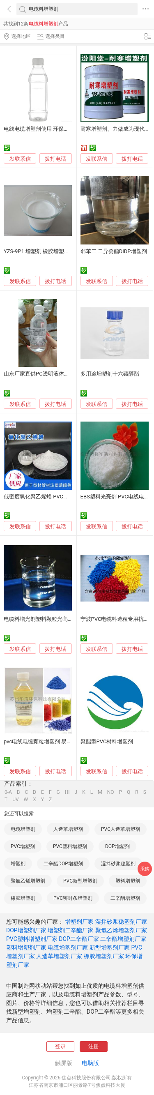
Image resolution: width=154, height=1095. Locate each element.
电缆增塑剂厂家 (68, 947)
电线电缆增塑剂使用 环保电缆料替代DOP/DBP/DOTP (66, 129)
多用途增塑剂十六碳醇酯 (109, 374)
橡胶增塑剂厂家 (104, 956)
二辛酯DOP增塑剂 (63, 864)
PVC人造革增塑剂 (120, 829)
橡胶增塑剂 (23, 898)
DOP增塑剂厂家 (26, 930)
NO (110, 792)
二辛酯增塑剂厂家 (123, 939)
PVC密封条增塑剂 (72, 898)
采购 (144, 868)
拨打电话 (55, 159)
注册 (93, 1046)
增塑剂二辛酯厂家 (71, 930)
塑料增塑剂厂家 (26, 947)
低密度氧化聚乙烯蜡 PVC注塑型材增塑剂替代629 (62, 496)
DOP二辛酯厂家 (79, 939)
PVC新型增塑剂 (80, 881)
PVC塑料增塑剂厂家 (31, 939)
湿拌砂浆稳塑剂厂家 (121, 921)
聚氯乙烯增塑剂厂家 (121, 930)
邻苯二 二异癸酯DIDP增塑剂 (113, 251)
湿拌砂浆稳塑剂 (118, 864)
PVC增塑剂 (23, 846)
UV (15, 799)
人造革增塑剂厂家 (59, 956)
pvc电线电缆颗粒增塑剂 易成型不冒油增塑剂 (56, 741)
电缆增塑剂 (23, 829)
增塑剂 (18, 864)
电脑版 (90, 1063)
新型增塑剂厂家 (110, 947)
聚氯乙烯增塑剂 (28, 881)
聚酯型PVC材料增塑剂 (106, 741)
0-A (8, 792)
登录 (60, 1046)
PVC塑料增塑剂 (70, 846)
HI (67, 792)
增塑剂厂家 (79, 921)
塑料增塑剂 (127, 881)
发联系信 (20, 159)
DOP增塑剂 (117, 846)
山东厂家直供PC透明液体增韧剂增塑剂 (50, 374)
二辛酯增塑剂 (125, 898)
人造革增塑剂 (68, 829)
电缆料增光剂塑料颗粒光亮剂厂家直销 (49, 619)
